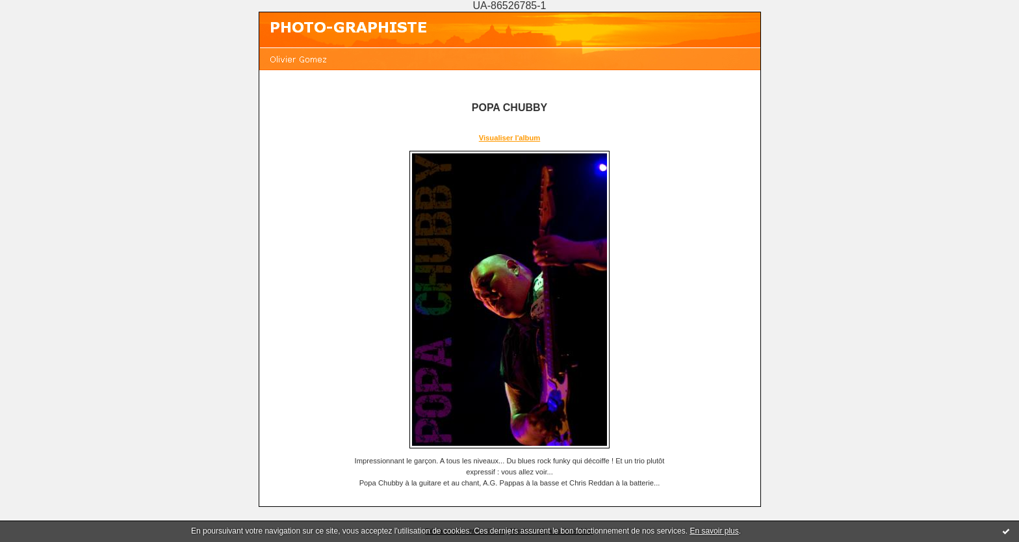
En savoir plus (714, 531)
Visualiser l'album (509, 138)
